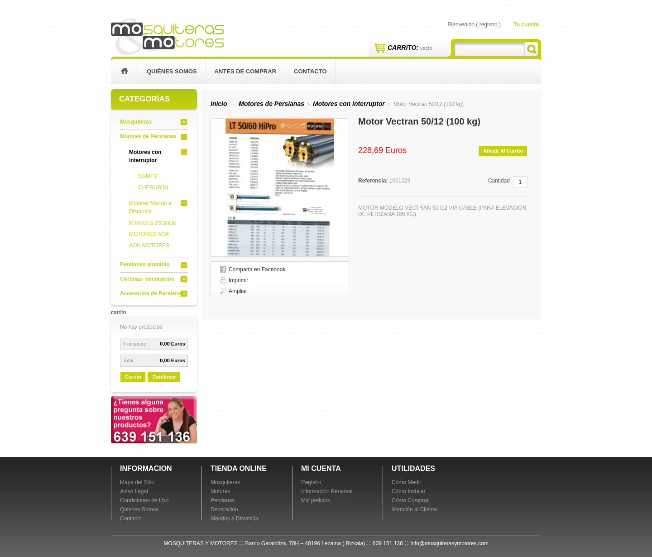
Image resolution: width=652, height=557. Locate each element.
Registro (311, 482)
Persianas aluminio (144, 264)
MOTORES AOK (149, 234)
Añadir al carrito (503, 151)
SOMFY (148, 176)
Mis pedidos (315, 500)
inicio (124, 71)
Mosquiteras (136, 122)
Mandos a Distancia (234, 518)
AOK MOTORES (149, 245)
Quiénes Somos (172, 71)
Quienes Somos (139, 509)
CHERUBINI (153, 187)
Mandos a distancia (152, 223)
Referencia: (373, 181)
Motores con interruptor (349, 103)
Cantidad (499, 181)
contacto (310, 71)
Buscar (531, 49)
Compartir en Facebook (257, 269)
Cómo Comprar (410, 500)
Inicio (219, 103)
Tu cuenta (526, 24)
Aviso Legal (134, 491)
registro (488, 24)
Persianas (223, 500)
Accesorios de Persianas (152, 293)
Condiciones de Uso (144, 500)
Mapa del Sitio (137, 482)
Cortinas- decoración (147, 279)
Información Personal (326, 491)
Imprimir (238, 280)
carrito (118, 312)
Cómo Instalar (409, 491)
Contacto (131, 518)
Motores (220, 491)
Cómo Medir (406, 482)
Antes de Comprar (246, 71)
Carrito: (410, 47)
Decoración (224, 509)
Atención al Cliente (414, 509)
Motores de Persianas (148, 136)
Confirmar (164, 376)
